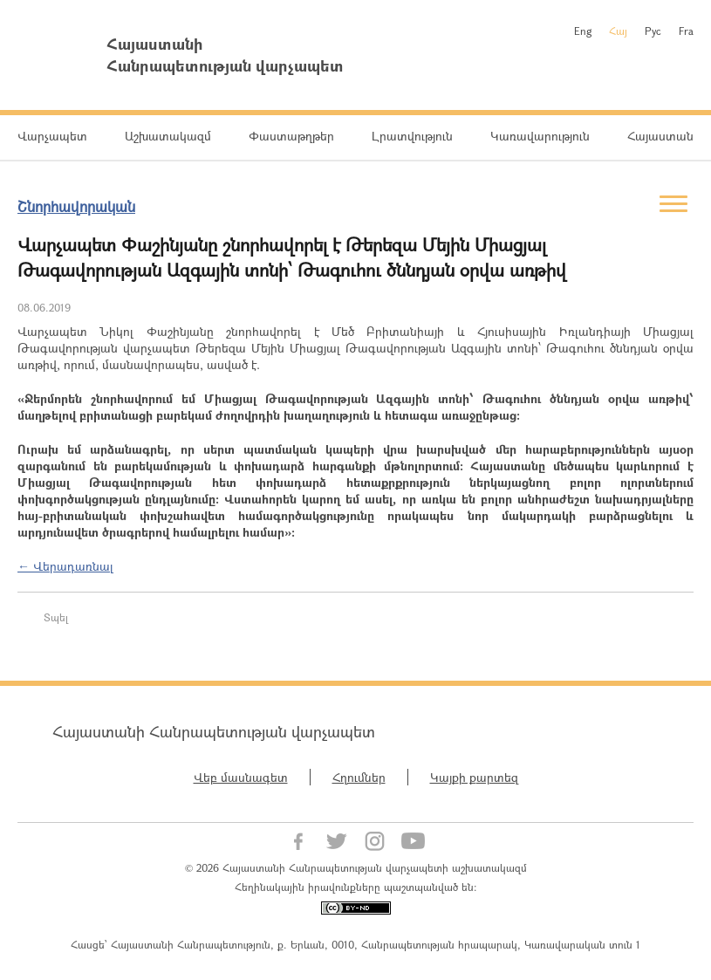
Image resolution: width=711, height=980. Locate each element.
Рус (653, 31)
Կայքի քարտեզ (474, 777)
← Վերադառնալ (65, 566)
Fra (686, 31)
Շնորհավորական (76, 206)
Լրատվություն (412, 135)
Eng (582, 31)
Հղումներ (359, 777)
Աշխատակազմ (168, 135)
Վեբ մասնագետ (241, 777)
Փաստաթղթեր (291, 135)
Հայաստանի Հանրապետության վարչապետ (213, 731)
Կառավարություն (540, 135)
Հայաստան (660, 135)
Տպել (56, 617)
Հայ (618, 31)
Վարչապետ (52, 135)
